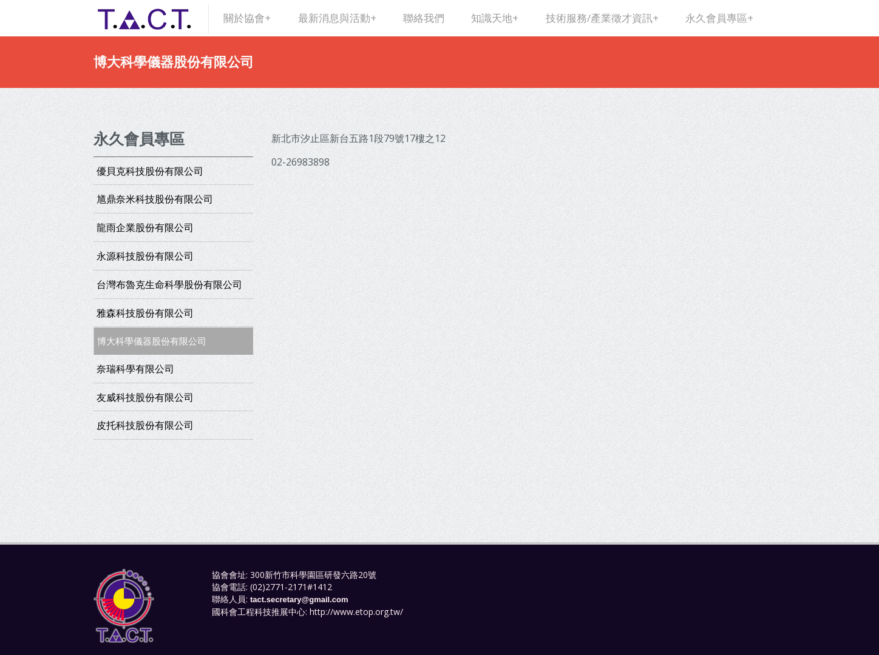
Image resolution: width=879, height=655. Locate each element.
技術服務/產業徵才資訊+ (602, 18)
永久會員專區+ (719, 18)
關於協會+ (247, 18)
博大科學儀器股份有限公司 (151, 341)
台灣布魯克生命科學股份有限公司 (169, 284)
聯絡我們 (423, 18)
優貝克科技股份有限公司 (150, 171)
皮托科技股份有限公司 (145, 425)
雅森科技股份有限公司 (145, 313)
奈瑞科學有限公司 (135, 368)
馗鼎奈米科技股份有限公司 (155, 199)
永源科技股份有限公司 (145, 256)
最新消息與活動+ (337, 18)
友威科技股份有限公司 (145, 397)
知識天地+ (494, 18)
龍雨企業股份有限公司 (145, 227)
